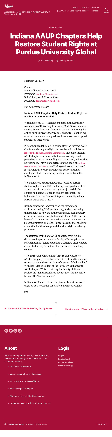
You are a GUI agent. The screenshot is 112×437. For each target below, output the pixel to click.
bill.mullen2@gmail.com (49, 104)
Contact (95, 14)
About (93, 7)
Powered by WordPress (37, 431)
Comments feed (66, 369)
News (93, 11)
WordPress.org (65, 372)
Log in (61, 362)
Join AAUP (84, 7)
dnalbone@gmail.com (48, 97)
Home (75, 7)
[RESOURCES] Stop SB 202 (77, 11)
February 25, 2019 (66, 64)
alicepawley (48, 64)
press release (56, 31)
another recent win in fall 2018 (43, 170)
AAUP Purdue (18, 431)
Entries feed (64, 365)
